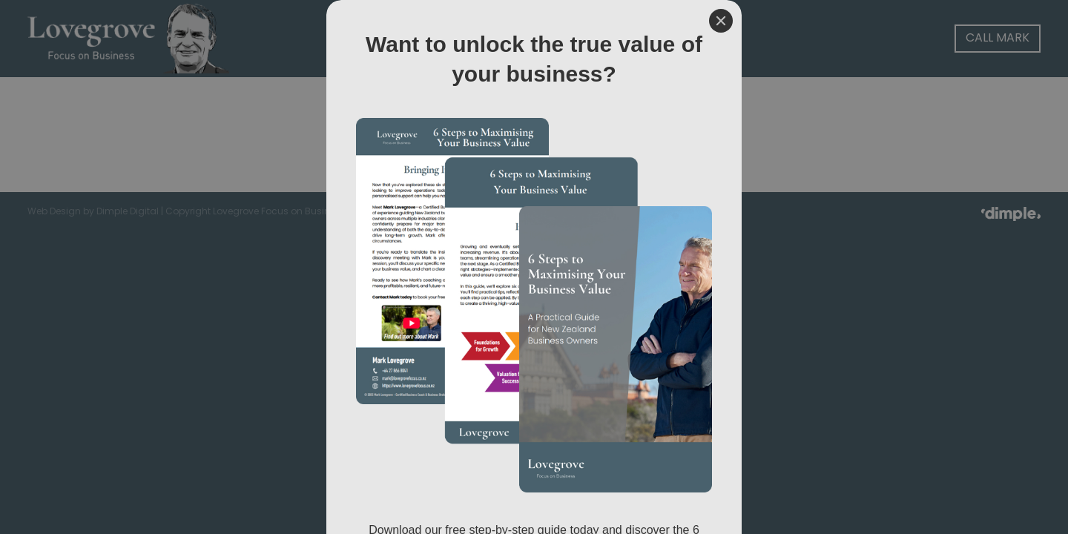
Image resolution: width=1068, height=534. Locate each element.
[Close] (721, 21)
